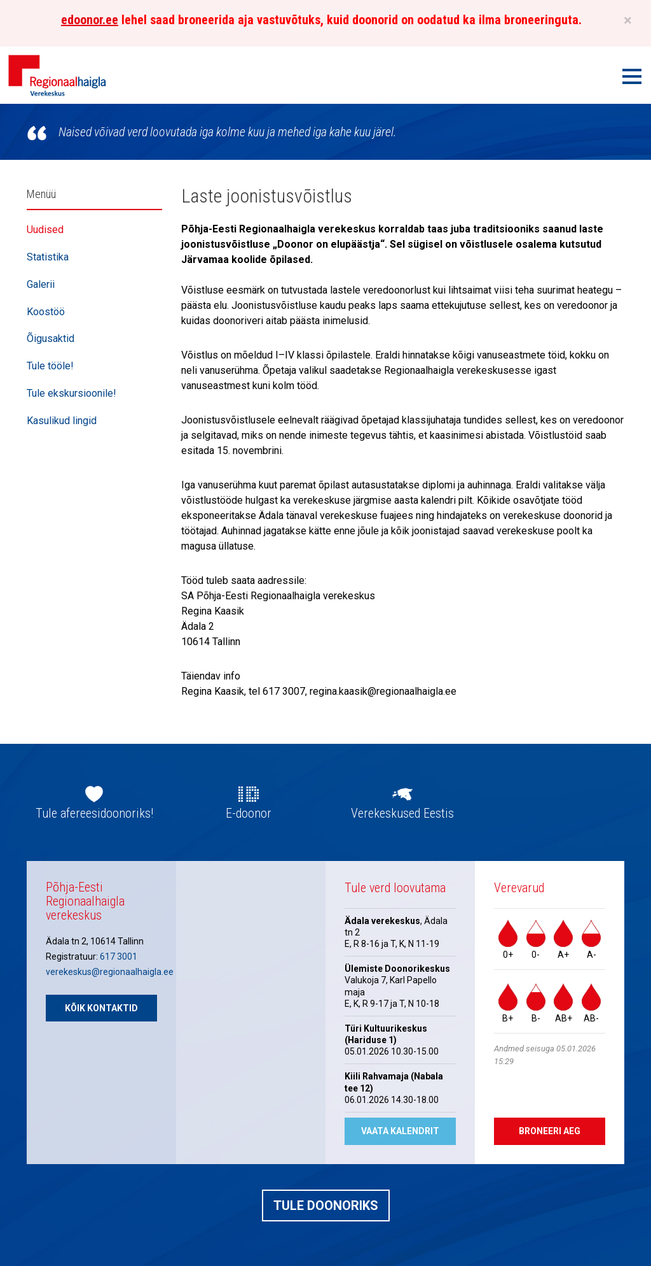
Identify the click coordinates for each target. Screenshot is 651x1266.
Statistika (48, 257)
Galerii (41, 284)
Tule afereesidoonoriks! (94, 813)
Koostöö (46, 312)
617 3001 (118, 956)
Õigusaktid (50, 338)
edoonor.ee (89, 19)
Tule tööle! (50, 366)
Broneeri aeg (549, 1131)
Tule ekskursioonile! (71, 393)
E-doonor (248, 813)
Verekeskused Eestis (402, 813)
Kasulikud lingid (62, 421)
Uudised (45, 230)
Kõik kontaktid (101, 1008)
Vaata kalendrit (400, 1131)
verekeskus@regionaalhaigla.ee (110, 972)
